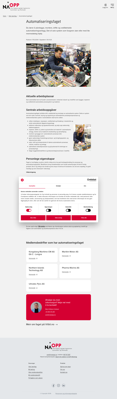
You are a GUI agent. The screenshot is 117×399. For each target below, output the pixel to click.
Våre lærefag (13, 16)
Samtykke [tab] (32, 186)
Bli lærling (31, 369)
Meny (112, 6)
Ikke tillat (33, 217)
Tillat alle (84, 217)
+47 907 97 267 (50, 312)
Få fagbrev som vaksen (35, 378)
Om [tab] (85, 186)
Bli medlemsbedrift (34, 375)
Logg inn (105, 6)
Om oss (62, 369)
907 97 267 (66, 355)
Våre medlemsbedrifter (35, 372)
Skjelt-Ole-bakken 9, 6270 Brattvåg (66, 357)
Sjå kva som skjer (65, 367)
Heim (4, 16)
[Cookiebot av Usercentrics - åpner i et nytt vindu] (88, 180)
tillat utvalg (58, 217)
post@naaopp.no (50, 315)
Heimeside (33, 258)
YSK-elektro (41, 226)
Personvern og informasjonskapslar (66, 393)
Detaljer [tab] (58, 186)
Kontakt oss (63, 372)
